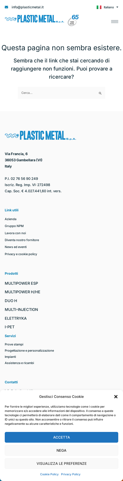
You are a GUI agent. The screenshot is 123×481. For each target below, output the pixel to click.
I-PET (9, 326)
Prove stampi (14, 344)
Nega (61, 450)
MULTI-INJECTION (21, 309)
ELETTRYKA (16, 318)
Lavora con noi (15, 233)
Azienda (10, 219)
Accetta (61, 437)
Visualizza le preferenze (62, 463)
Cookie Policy (49, 474)
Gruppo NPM (14, 226)
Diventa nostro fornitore (22, 240)
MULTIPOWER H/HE (22, 291)
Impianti (10, 357)
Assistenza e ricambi (19, 363)
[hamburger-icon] (114, 20)
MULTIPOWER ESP (21, 283)
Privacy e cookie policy (21, 254)
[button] (116, 396)
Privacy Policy (70, 474)
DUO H (11, 300)
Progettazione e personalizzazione (29, 350)
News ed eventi (16, 247)
